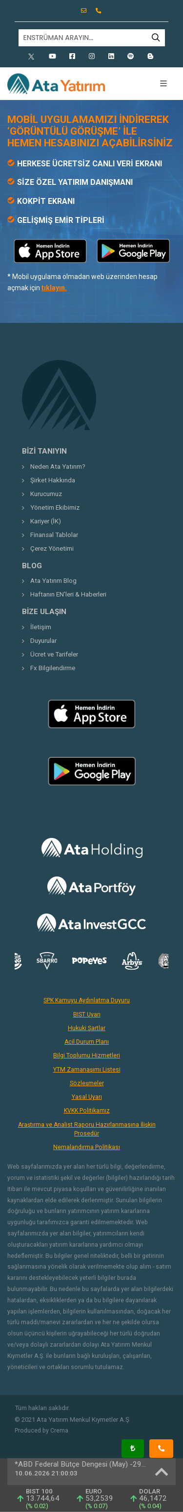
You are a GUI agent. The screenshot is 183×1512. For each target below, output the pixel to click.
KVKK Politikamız (87, 1110)
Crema (59, 1430)
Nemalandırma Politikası (86, 1147)
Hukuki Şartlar (86, 1028)
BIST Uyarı (87, 1014)
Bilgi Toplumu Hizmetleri (86, 1055)
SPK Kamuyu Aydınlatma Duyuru (86, 1000)
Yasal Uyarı (87, 1097)
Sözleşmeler (87, 1083)
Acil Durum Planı (86, 1041)
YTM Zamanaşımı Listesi (87, 1069)
